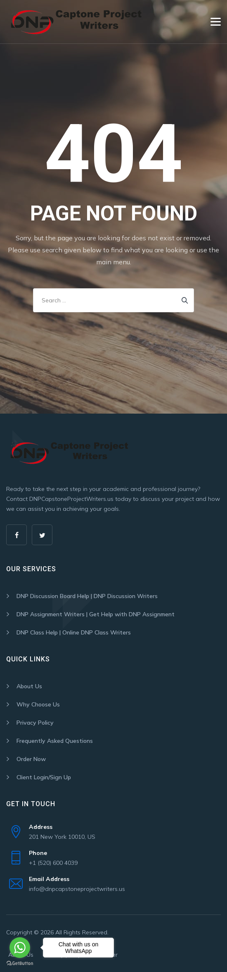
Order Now (31, 759)
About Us (29, 686)
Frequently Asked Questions (55, 741)
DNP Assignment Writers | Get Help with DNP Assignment (96, 614)
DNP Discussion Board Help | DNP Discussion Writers (87, 596)
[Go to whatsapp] (19, 947)
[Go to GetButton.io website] (20, 963)
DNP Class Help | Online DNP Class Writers (74, 632)
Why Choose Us (38, 704)
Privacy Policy (35, 722)
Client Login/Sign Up (44, 777)
